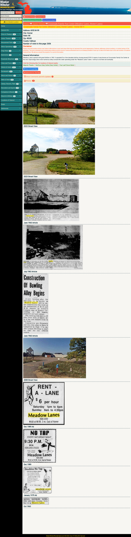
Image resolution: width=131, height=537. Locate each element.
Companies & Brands (9, 92)
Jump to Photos (29, 16)
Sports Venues (39, 24)
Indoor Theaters (8, 38)
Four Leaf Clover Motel (67, 65)
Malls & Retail (7, 80)
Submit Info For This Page (32, 72)
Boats (3, 104)
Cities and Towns (8, 63)
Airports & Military (8, 96)
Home (3, 26)
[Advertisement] (77, 521)
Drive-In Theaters (8, 34)
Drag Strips (6, 51)
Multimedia (4, 108)
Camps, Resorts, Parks (10, 84)
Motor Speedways (9, 47)
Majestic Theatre (28, 65)
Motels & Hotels (8, 67)
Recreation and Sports (10, 88)
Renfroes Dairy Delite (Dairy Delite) (47, 65)
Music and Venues (8, 75)
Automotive (6, 55)
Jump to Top (40, 16)
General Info (5, 30)
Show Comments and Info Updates (38, 77)
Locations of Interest (7, 100)
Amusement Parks (8, 42)
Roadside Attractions (9, 59)
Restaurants (6, 71)
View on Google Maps (31, 69)
